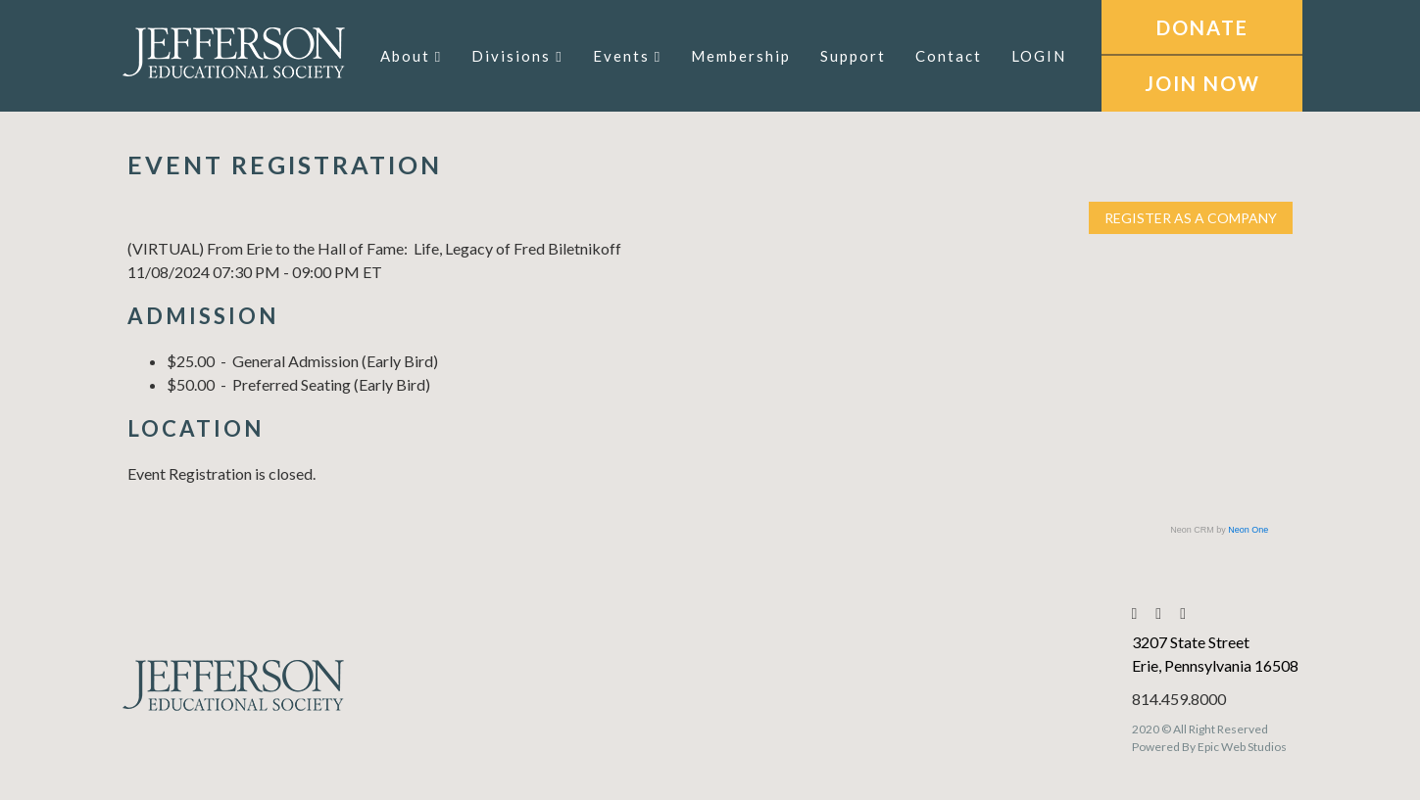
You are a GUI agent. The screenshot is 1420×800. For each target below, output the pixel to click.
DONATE (1202, 27)
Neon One (1248, 530)
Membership (741, 56)
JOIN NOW (1202, 83)
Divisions (517, 56)
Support (853, 56)
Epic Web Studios (1242, 746)
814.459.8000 (1179, 698)
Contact (948, 56)
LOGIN (1038, 56)
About (411, 56)
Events (627, 56)
